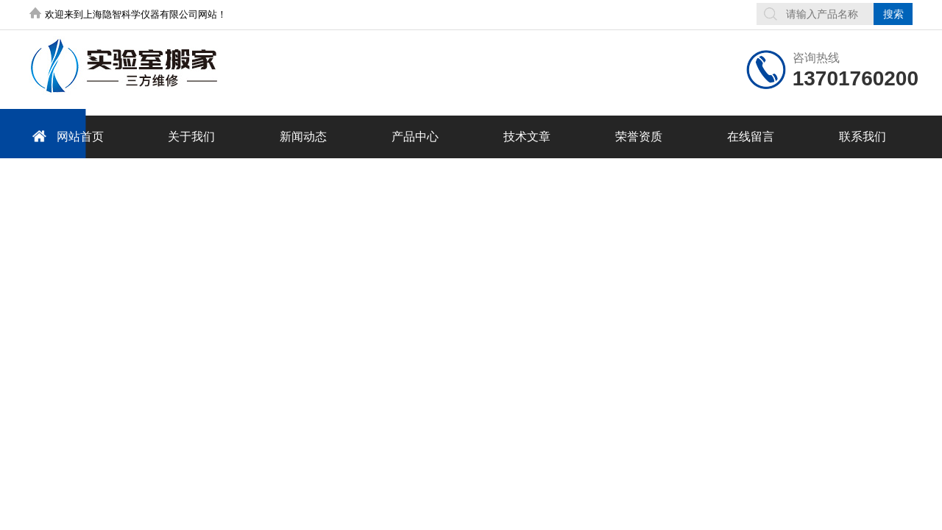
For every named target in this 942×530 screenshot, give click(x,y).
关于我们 (191, 136)
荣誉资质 (638, 136)
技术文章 (526, 136)
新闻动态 (303, 136)
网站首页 (65, 135)
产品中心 (415, 136)
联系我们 (862, 136)
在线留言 (750, 136)
